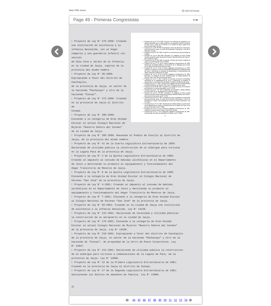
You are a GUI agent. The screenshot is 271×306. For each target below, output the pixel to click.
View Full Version (192, 11)
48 (154, 300)
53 (180, 300)
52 (175, 300)
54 (185, 300)
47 (149, 300)
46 (144, 300)
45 (139, 300)
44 (133, 300)
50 (165, 300)
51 (170, 300)
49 (159, 300)
